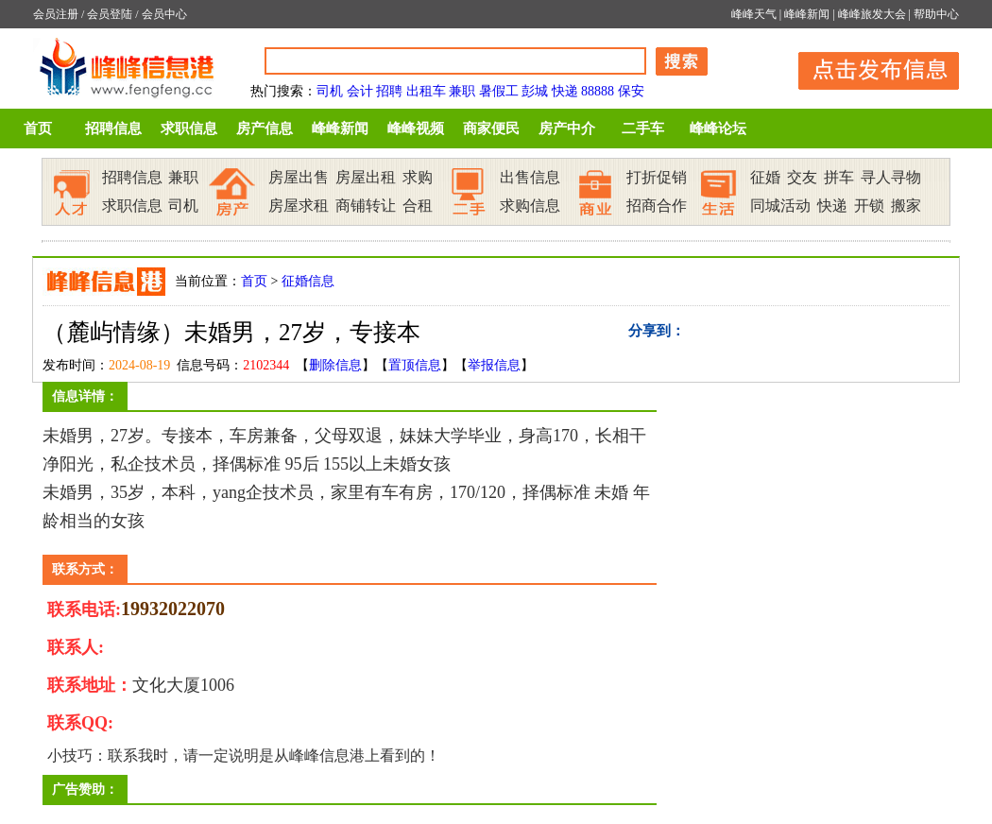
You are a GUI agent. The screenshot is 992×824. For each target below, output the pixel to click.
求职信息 (189, 128)
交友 (802, 177)
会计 (360, 91)
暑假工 (499, 91)
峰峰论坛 (718, 128)
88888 (597, 91)
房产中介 (567, 128)
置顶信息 (414, 365)
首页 (38, 128)
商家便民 (491, 128)
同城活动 (780, 205)
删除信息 (335, 365)
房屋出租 (365, 177)
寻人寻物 (891, 177)
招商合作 (656, 205)
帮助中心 (936, 14)
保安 (631, 91)
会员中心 (164, 14)
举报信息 (494, 365)
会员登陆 (109, 14)
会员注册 (55, 14)
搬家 (906, 205)
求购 (417, 177)
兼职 (462, 91)
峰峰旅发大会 (872, 14)
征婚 (765, 177)
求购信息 (530, 205)
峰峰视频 (415, 128)
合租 (417, 205)
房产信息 (264, 128)
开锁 (869, 205)
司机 (329, 91)
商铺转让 (365, 205)
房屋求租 (298, 205)
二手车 (643, 128)
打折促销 (656, 177)
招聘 (389, 91)
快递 (565, 91)
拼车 (839, 177)
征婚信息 (308, 281)
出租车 (426, 91)
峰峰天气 (754, 14)
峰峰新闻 (807, 14)
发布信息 (869, 67)
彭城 (535, 91)
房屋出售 (298, 177)
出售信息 (530, 177)
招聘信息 (113, 128)
